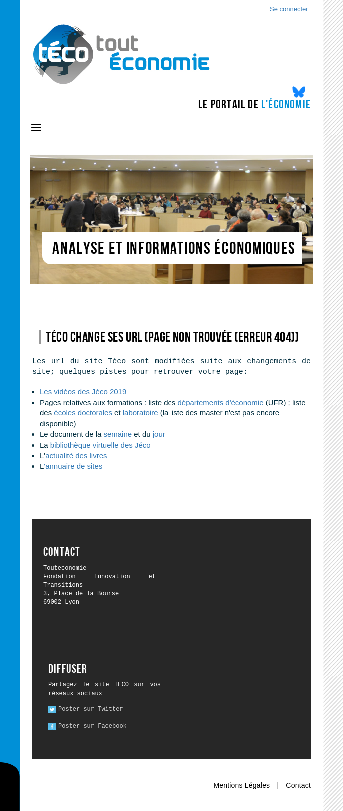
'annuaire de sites (73, 466)
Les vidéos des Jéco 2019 (83, 391)
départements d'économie (221, 402)
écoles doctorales (83, 412)
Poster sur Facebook (92, 726)
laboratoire (141, 412)
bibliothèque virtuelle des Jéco (100, 445)
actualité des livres (76, 455)
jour (159, 434)
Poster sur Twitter (90, 709)
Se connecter (289, 9)
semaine (117, 434)
